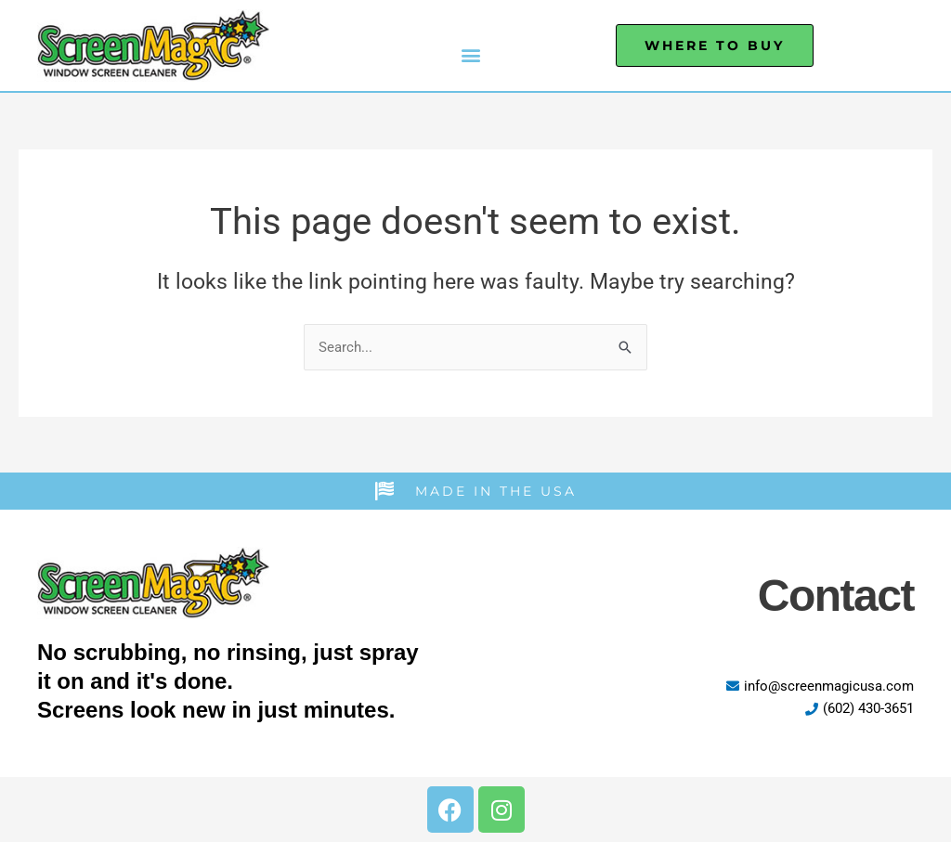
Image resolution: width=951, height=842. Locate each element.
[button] (471, 54)
